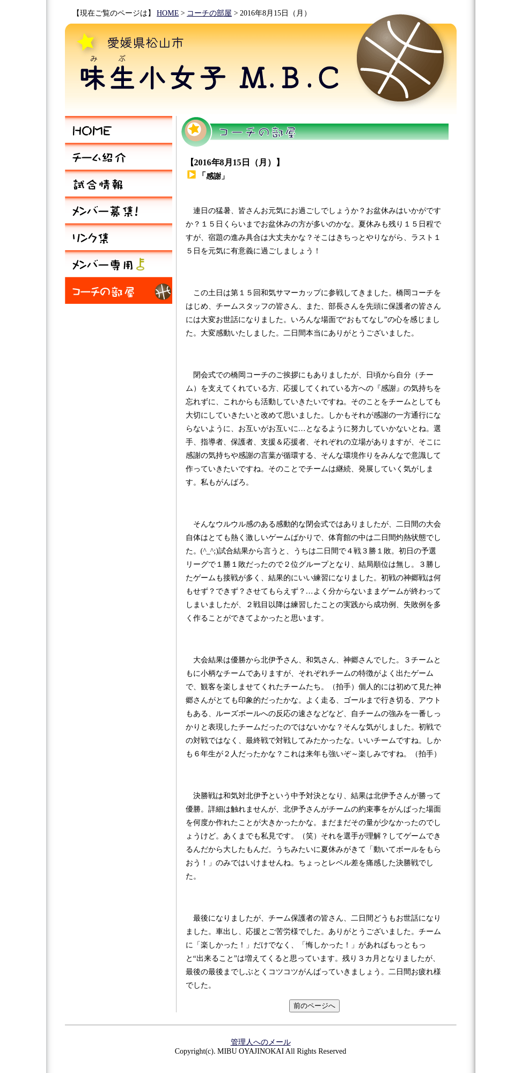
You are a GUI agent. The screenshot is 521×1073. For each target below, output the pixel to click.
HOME (168, 13)
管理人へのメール (261, 1042)
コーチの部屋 (209, 13)
